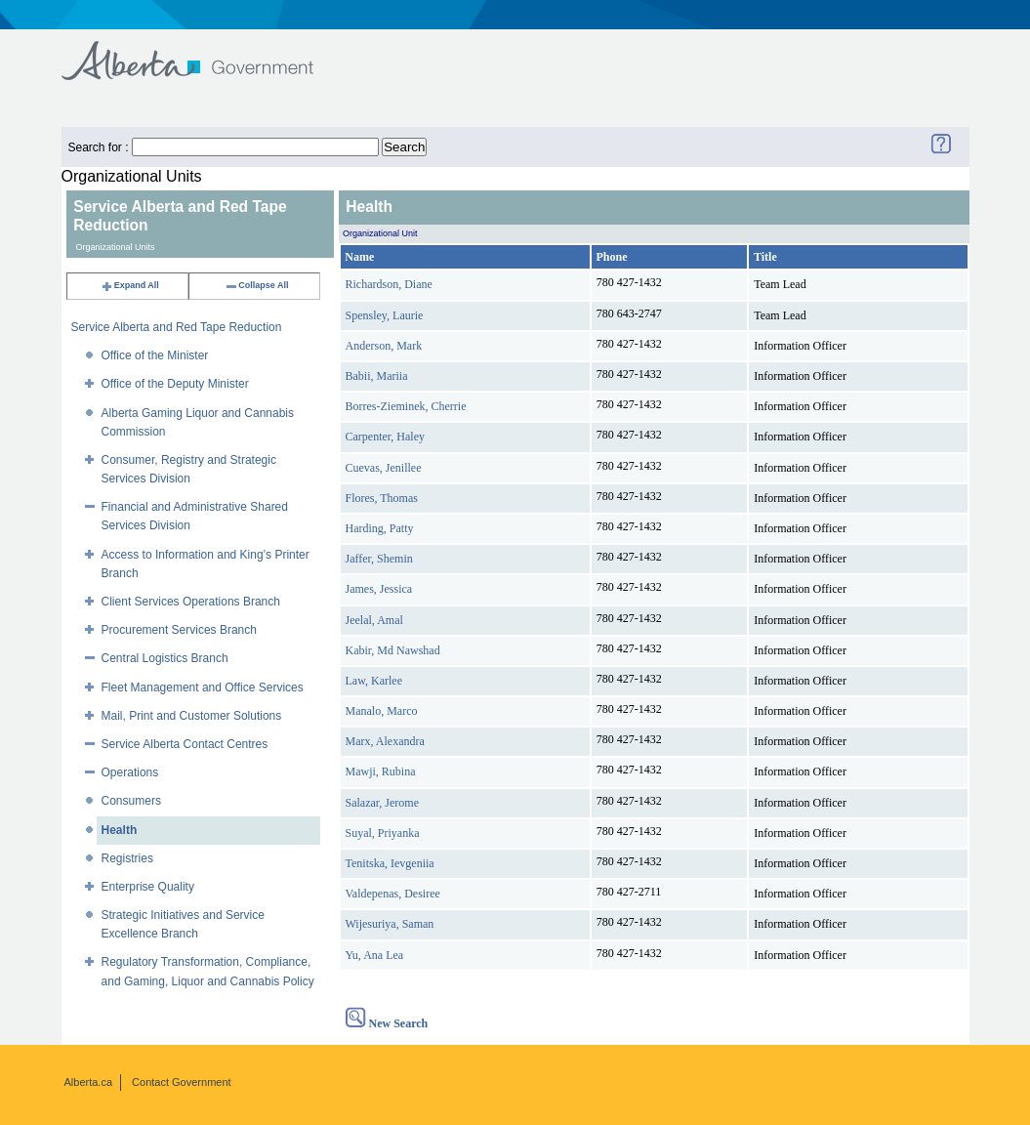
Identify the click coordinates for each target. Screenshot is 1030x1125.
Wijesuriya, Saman (390, 924)
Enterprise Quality (148, 887)
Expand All (130, 285)
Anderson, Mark (384, 346)
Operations (130, 772)
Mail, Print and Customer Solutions (192, 716)
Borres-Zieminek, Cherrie (406, 406)
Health (120, 830)
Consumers (131, 801)
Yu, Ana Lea (375, 955)
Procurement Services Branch (179, 630)
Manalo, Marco (382, 711)
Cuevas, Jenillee (384, 468)
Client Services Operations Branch (191, 601)
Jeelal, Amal (374, 620)
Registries (127, 858)
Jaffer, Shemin (379, 558)
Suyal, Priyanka (383, 833)
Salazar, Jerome (382, 803)
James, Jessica (379, 589)
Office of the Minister (155, 355)
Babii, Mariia (377, 376)
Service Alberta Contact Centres (185, 744)
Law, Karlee (374, 681)
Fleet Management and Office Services (203, 687)
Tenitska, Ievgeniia (390, 863)
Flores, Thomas (382, 498)
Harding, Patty (380, 528)
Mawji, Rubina (381, 771)
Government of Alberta (203, 51)
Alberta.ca (88, 1082)
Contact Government (181, 1082)
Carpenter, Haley (385, 436)
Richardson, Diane (389, 284)
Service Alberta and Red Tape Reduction (176, 327)
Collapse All (256, 285)
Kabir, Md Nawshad (393, 650)
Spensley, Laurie (385, 315)
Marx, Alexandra (385, 741)
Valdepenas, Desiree (393, 893)
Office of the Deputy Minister (175, 384)
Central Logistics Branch (165, 658)
